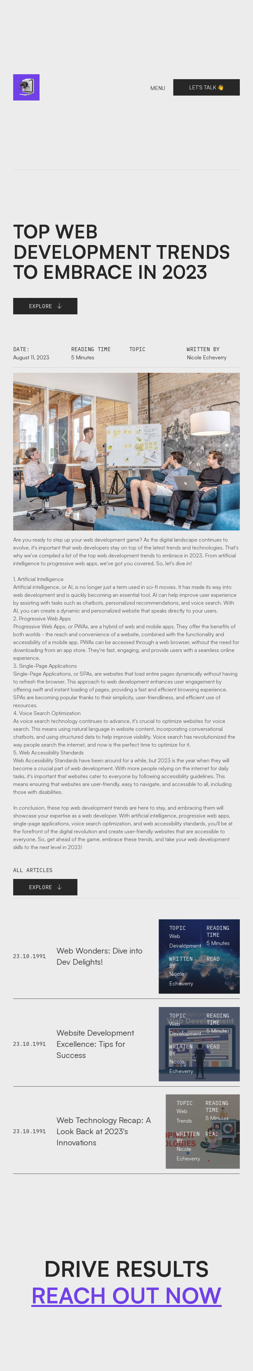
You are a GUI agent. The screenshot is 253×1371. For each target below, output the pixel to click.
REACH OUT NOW (126, 1295)
